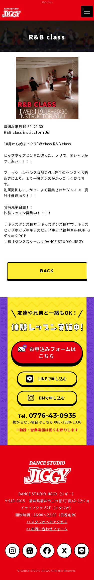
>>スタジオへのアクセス (47, 521)
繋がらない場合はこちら (33, 422)
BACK (47, 270)
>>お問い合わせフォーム (46, 528)
